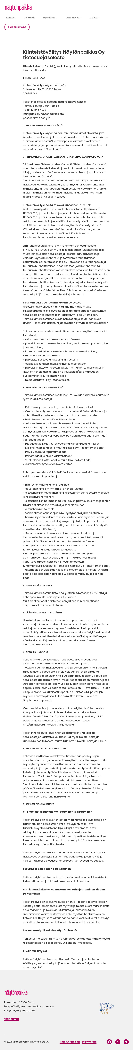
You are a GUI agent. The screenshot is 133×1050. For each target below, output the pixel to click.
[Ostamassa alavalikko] (80, 17)
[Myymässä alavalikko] (56, 17)
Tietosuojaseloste (70, 1041)
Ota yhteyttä (11, 1018)
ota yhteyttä (89, 1041)
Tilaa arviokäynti (17, 26)
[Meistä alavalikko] (98, 17)
